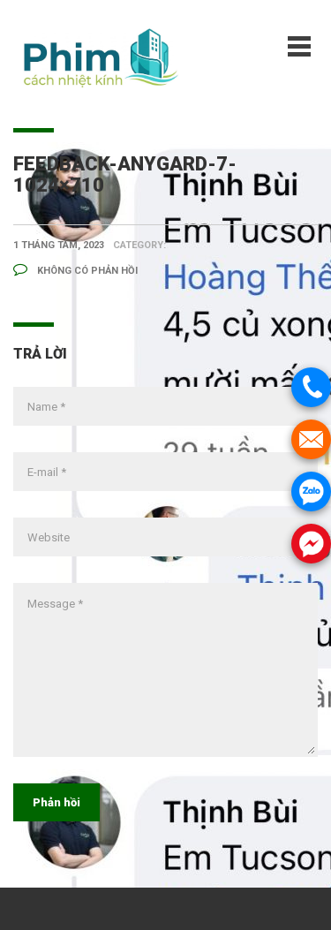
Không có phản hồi (75, 270)
